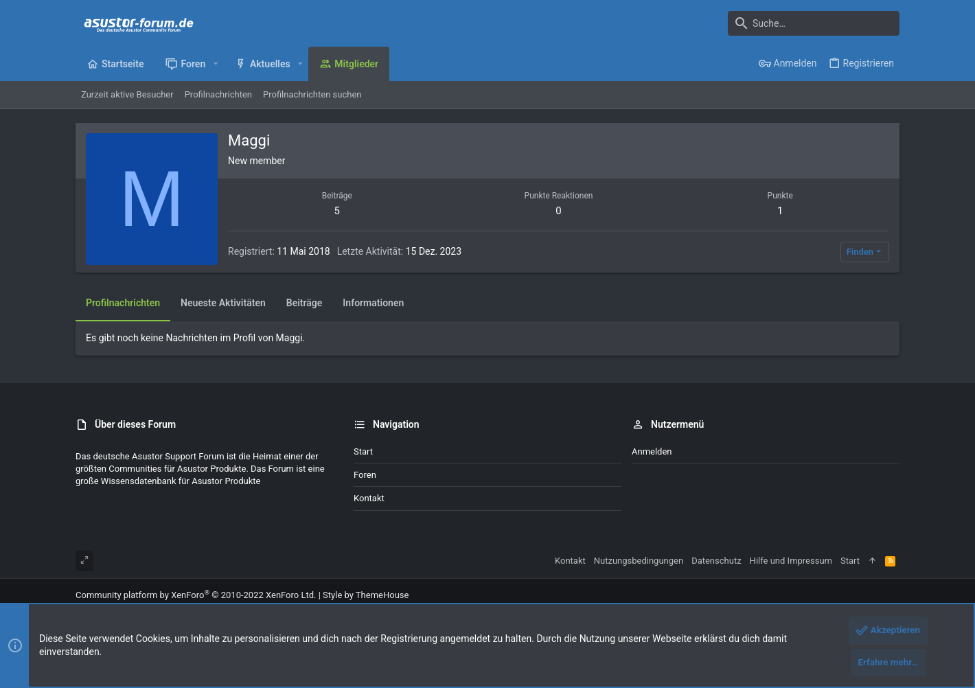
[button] (215, 64)
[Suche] (813, 23)
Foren (365, 475)
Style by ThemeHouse (366, 595)
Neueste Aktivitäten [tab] (223, 302)
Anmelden (652, 451)
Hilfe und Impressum (791, 560)
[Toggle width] (84, 561)
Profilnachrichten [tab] (123, 302)
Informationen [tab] (373, 302)
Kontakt (369, 498)
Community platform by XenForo (196, 595)
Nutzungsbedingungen (638, 560)
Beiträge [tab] (304, 302)
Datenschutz (716, 560)
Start (363, 451)
